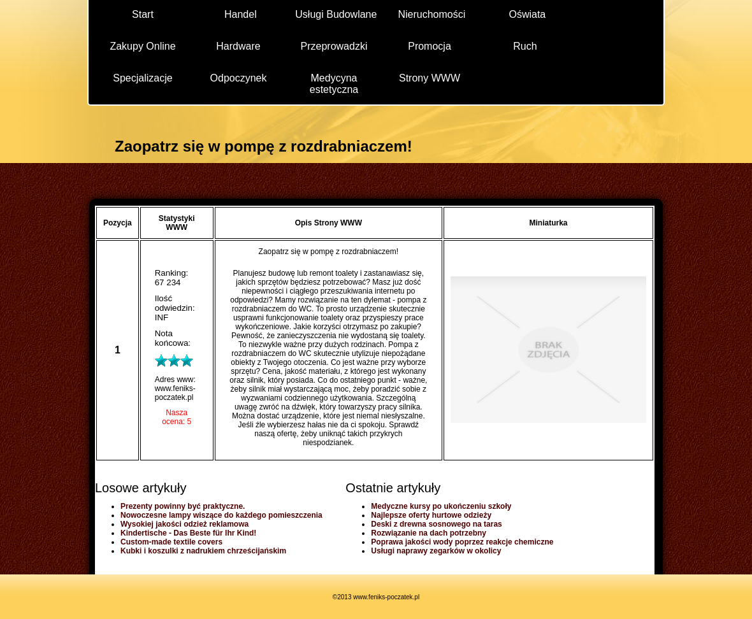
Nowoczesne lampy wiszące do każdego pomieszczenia (221, 515)
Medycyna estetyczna (334, 83)
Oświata (527, 14)
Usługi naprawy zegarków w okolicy (436, 550)
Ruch (525, 46)
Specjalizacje (142, 78)
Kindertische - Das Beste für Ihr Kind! (188, 533)
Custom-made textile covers (171, 541)
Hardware (238, 46)
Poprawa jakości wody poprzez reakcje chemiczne (462, 541)
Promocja (429, 46)
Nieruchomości (431, 14)
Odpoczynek (238, 78)
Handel (240, 14)
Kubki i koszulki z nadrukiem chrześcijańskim (203, 550)
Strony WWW (429, 78)
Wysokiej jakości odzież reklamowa (184, 524)
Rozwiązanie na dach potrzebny (428, 533)
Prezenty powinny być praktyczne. (182, 506)
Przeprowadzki (334, 46)
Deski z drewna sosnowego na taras (436, 524)
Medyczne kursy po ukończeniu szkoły (441, 506)
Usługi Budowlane (336, 14)
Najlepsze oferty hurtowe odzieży (431, 515)
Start (143, 14)
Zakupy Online (142, 46)
